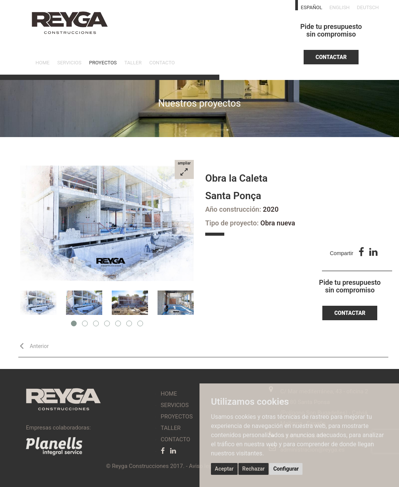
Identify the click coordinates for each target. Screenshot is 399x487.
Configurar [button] (286, 469)
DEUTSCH (368, 7)
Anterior (35, 346)
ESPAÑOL (311, 7)
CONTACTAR (331, 57)
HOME (42, 62)
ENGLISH (340, 7)
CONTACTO (162, 62)
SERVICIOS (69, 62)
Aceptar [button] (224, 469)
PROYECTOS (103, 62)
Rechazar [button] (253, 469)
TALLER (133, 62)
